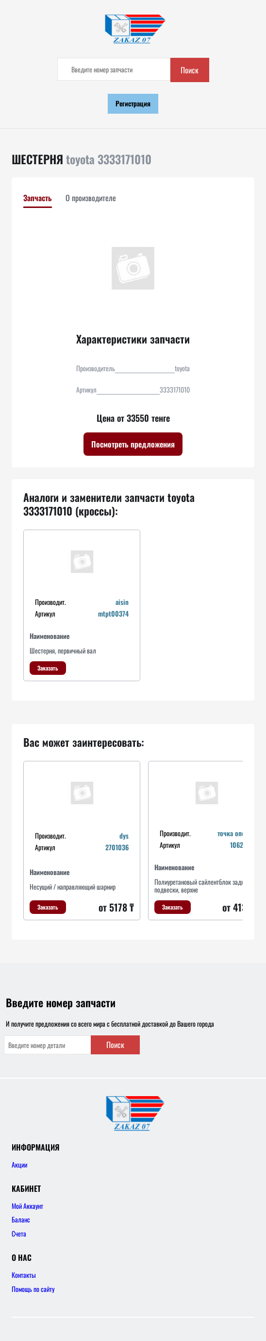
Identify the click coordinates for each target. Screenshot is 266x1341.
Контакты (24, 1275)
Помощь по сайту (33, 1289)
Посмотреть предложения (133, 444)
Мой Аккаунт (27, 1206)
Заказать (47, 668)
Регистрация (133, 103)
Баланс (21, 1219)
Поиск (190, 70)
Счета (19, 1233)
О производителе (91, 198)
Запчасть (37, 198)
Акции (19, 1164)
